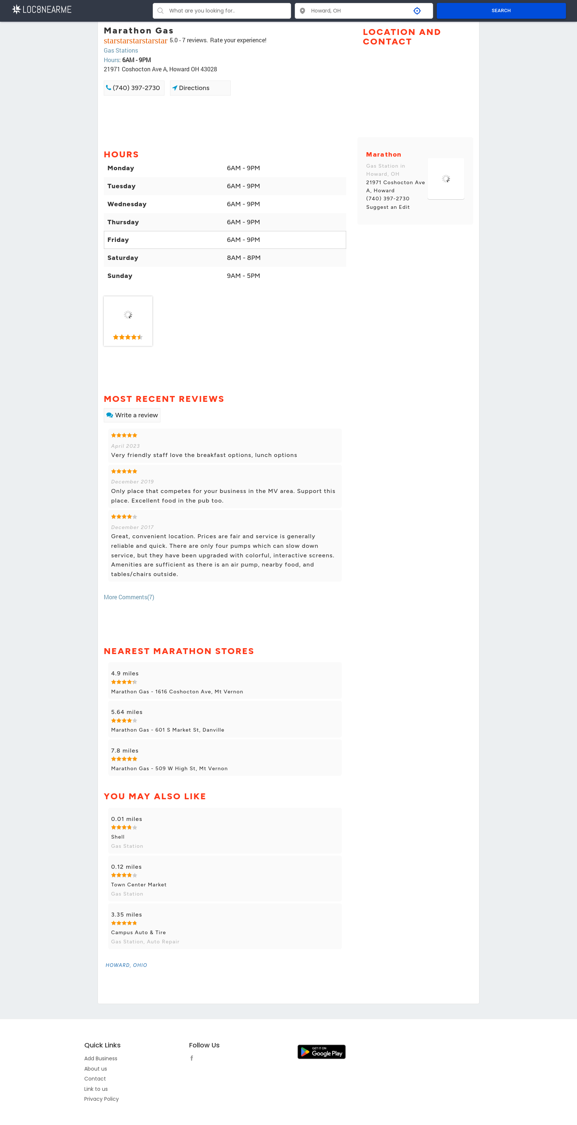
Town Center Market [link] (139, 885)
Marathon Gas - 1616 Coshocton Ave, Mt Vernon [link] (177, 692)
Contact (95, 1078)
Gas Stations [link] (121, 50)
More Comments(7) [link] (129, 597)
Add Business (100, 1058)
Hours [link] (111, 60)
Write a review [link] (132, 415)
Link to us (96, 1089)
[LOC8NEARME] (41, 8)
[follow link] (193, 1059)
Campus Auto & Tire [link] (138, 932)
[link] (128, 321)
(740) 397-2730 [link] (133, 88)
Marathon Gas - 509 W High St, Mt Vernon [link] (169, 768)
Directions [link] (190, 88)
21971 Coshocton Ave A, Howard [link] (395, 186)
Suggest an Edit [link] (388, 207)
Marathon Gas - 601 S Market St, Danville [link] (167, 730)
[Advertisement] (225, 121)
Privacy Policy (101, 1099)
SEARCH (501, 10)
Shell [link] (118, 837)
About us (95, 1068)
